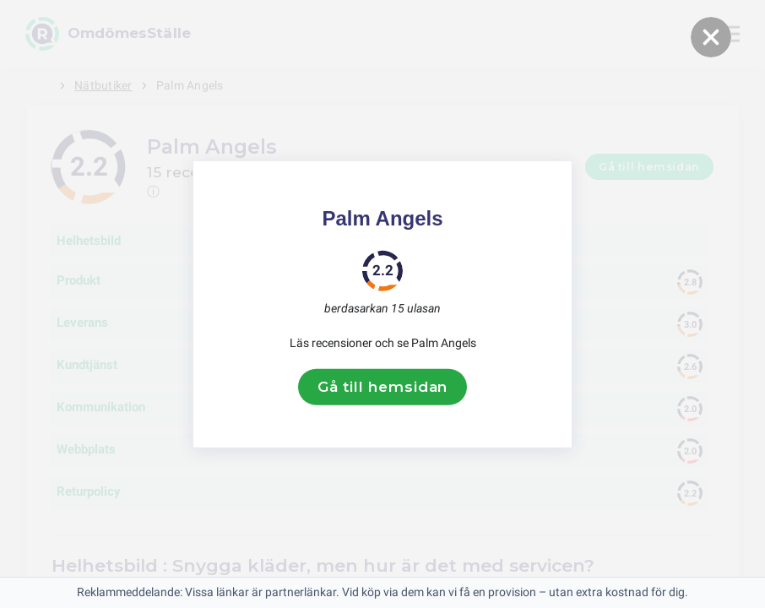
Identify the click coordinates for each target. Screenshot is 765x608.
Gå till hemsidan (382, 386)
